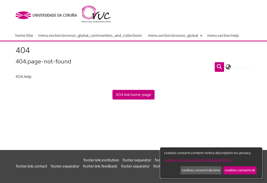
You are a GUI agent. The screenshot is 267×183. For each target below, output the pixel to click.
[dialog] (211, 163)
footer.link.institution (101, 160)
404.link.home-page (133, 94)
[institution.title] (47, 15)
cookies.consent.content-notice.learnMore (198, 160)
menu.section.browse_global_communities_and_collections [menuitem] (90, 35)
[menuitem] (174, 35)
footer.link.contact (31, 166)
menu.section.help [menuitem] (223, 35)
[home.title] (99, 15)
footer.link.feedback (100, 166)
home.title (24, 35)
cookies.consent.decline (201, 170)
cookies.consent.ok (240, 170)
